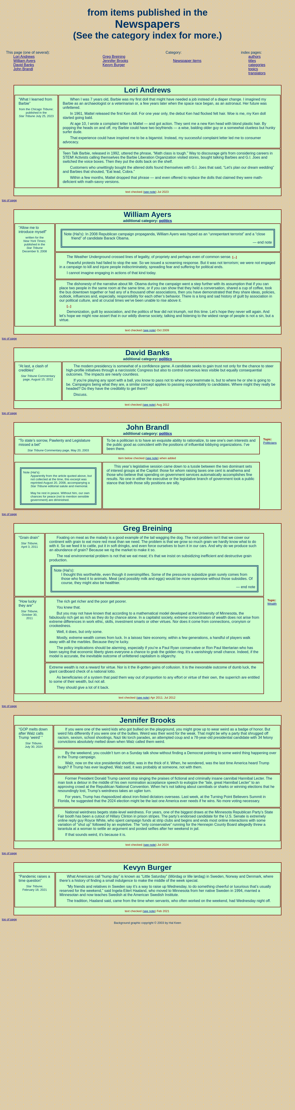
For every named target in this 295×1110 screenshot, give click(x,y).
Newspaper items (187, 61)
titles (252, 61)
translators (257, 73)
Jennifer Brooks (115, 61)
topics (253, 69)
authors (254, 57)
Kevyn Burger (114, 65)
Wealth (272, 603)
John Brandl (23, 69)
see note (150, 192)
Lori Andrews (24, 57)
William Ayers (24, 61)
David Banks (23, 65)
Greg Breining (114, 57)
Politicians (270, 442)
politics (165, 221)
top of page (9, 200)
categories (256, 65)
